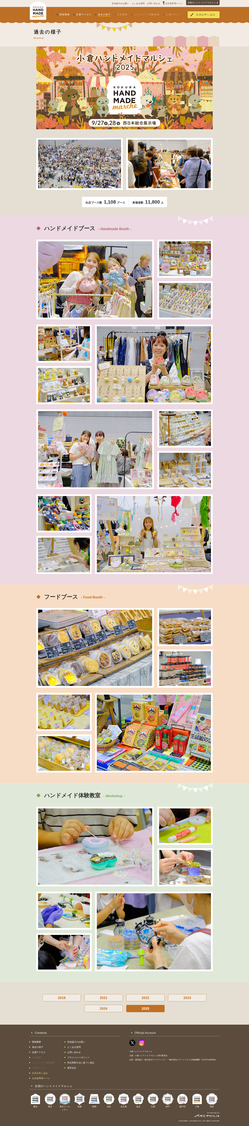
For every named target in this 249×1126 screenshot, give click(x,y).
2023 (187, 998)
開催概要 (64, 14)
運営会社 (71, 1068)
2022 (145, 998)
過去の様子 (104, 14)
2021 (104, 998)
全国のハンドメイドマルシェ (202, 2)
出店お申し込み (205, 14)
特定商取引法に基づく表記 (80, 1062)
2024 (104, 1008)
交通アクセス (84, 14)
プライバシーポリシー (78, 1057)
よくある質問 (138, 3)
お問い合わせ (153, 3)
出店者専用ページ (174, 3)
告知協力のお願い (120, 3)
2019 (62, 998)
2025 (145, 1008)
